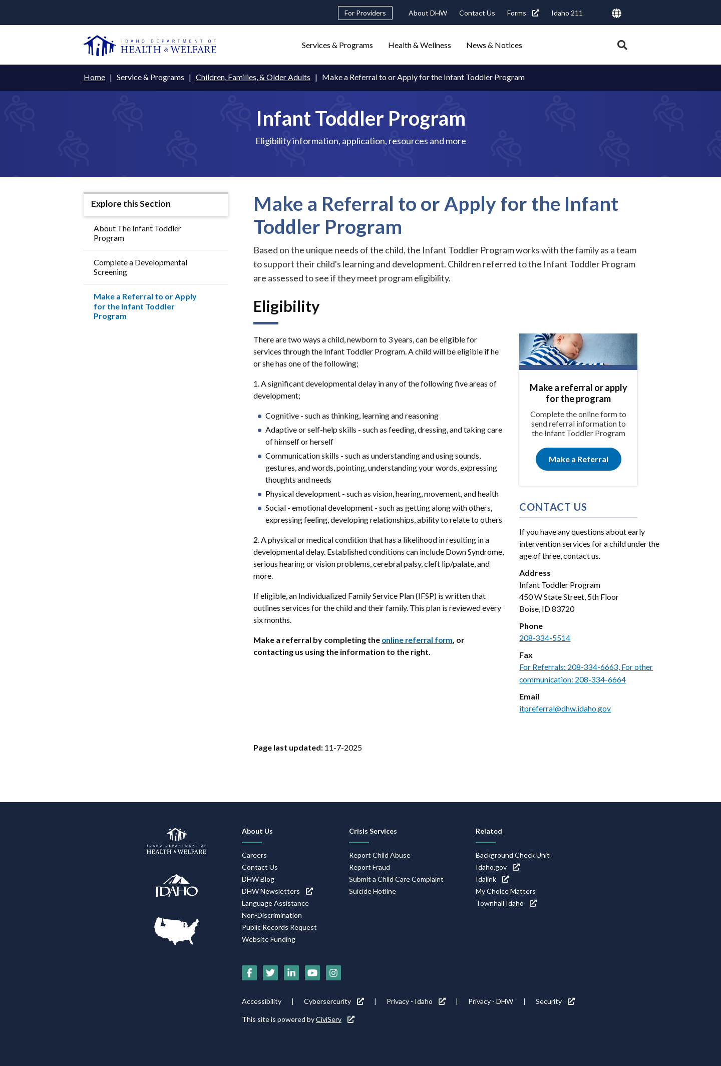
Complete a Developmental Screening (140, 266)
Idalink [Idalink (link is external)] (492, 878)
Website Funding (268, 938)
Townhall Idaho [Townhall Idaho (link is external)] (506, 902)
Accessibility (261, 999)
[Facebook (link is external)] (249, 971)
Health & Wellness (419, 45)
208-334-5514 (544, 637)
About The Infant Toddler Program (137, 232)
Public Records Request (279, 926)
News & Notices (494, 45)
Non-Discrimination (272, 914)
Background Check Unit (513, 854)
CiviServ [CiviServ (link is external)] (335, 1017)
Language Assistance (275, 902)
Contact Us (477, 13)
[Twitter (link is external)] (270, 971)
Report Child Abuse (380, 854)
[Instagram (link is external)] (333, 971)
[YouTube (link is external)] (312, 971)
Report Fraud (369, 866)
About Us (257, 829)
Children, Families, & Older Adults (253, 77)
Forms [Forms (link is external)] (523, 13)
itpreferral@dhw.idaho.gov (565, 707)
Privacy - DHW (490, 999)
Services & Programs (337, 45)
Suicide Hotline (372, 890)
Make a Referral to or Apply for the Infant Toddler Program (145, 305)
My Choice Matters (506, 890)
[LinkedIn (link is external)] (291, 971)
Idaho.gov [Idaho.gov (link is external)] (498, 866)
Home (94, 77)
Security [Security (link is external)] (555, 999)
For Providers (365, 13)
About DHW (428, 13)
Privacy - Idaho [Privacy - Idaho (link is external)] (416, 999)
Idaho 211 (567, 13)
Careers (254, 854)
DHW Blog (258, 878)
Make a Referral (578, 459)
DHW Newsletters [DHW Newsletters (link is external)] (277, 890)
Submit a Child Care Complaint (396, 878)
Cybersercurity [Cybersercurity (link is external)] (334, 999)
